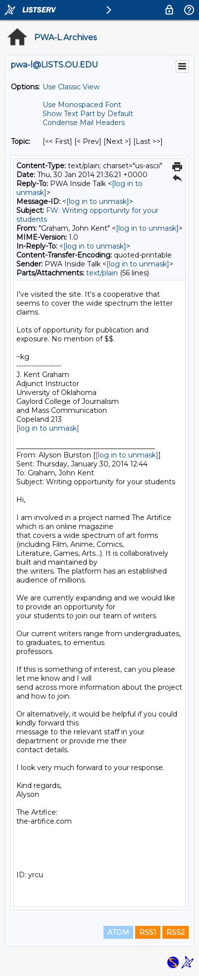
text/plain (102, 272)
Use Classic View (71, 86)
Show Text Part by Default (88, 113)
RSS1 (147, 932)
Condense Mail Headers (84, 122)
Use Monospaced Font (82, 104)
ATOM (118, 932)
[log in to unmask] (97, 201)
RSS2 (175, 932)
